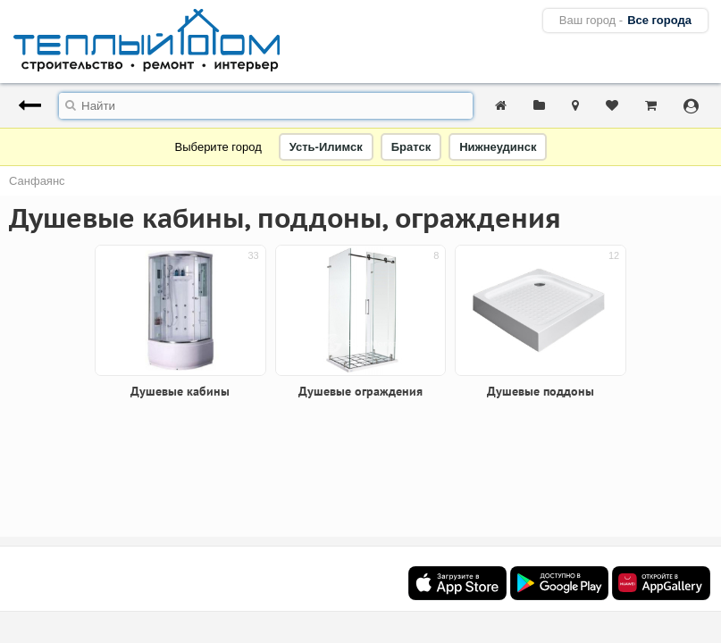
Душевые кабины (180, 391)
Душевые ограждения (360, 391)
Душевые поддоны (540, 391)
